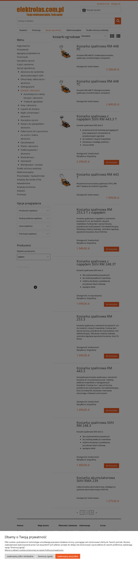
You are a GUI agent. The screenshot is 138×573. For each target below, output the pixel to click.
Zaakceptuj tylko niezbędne (20, 556)
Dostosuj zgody (45, 556)
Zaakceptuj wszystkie (67, 556)
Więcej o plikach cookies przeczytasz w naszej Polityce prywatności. (34, 550)
